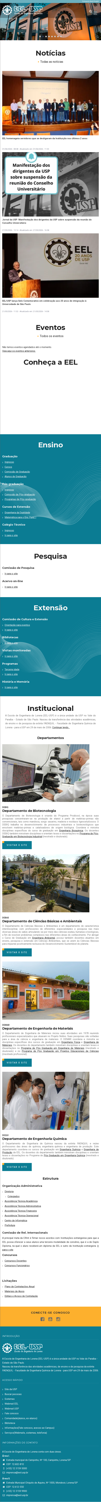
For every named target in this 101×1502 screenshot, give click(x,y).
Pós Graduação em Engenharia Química (64, 1155)
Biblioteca (10, 1423)
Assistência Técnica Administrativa (23, 1206)
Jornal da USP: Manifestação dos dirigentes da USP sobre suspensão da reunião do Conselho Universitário (47, 221)
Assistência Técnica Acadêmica (21, 1201)
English (96, 1)
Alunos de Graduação (16, 476)
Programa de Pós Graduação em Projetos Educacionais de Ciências (60, 1051)
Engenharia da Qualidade (17, 512)
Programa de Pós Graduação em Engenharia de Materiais (52, 1048)
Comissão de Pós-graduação (20, 494)
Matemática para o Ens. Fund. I (20, 517)
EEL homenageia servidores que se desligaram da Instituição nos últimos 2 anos (44, 138)
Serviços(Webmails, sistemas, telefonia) (26, 1432)
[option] (50, 21)
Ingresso (9, 462)
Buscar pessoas (13, 1394)
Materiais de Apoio (14, 1291)
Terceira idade (12, 669)
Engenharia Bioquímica (71, 830)
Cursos (8, 467)
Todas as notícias (51, 61)
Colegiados (14, 1196)
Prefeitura (10, 1225)
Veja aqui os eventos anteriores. (19, 351)
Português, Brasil (87, 1)
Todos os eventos (51, 336)
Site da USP (11, 1389)
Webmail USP (12, 1408)
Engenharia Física (70, 1042)
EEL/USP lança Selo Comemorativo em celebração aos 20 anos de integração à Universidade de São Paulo (44, 302)
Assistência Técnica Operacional (21, 1215)
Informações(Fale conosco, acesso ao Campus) (29, 1427)
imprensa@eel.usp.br (15, 1472)
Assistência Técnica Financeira (21, 1210)
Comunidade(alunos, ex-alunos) (21, 1418)
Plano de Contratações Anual (20, 1286)
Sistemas (10, 1399)
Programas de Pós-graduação (20, 499)
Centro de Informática (16, 1220)
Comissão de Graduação (17, 471)
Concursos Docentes (16, 1260)
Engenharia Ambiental (43, 937)
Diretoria (9, 1191)
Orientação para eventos (17, 625)
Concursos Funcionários (17, 1265)
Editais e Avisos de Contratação (21, 1296)
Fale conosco (12, 1413)
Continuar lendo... (61, 727)
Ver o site (32, 28)
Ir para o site (11, 535)
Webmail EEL (11, 1403)
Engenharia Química (70, 1149)
